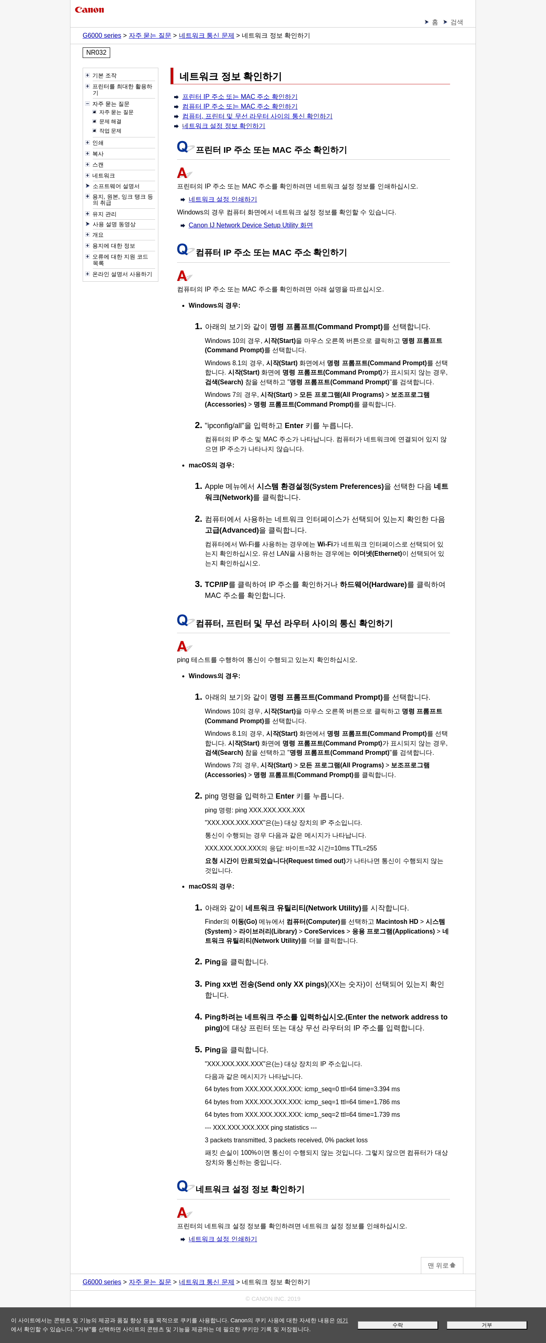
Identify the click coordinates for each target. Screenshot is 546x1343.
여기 (342, 1320)
